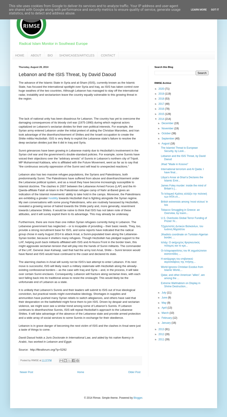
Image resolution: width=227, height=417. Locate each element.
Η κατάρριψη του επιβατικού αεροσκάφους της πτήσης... (178, 260)
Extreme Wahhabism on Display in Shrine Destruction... (180, 285)
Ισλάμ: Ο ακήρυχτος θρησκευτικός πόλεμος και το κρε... (180, 244)
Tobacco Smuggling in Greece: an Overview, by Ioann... (180, 211)
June (164, 297)
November (167, 128)
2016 (161, 108)
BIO (50, 55)
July (164, 292)
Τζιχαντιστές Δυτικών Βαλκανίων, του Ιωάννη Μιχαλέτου (182, 228)
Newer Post (26, 372)
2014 (161, 118)
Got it (215, 9)
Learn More (199, 9)
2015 (161, 114)
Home (80, 372)
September (168, 138)
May (164, 302)
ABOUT (36, 55)
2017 (161, 103)
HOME (19, 55)
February (166, 317)
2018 (161, 98)
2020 (161, 88)
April (164, 307)
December (167, 123)
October (166, 133)
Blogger (137, 397)
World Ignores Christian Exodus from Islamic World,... (182, 269)
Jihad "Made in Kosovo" (174, 164)
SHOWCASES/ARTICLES (76, 55)
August (165, 143)
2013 (161, 329)
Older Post (134, 372)
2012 (161, 334)
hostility (53, 198)
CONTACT (108, 55)
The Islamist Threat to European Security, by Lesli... (179, 149)
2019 (161, 93)
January (166, 322)
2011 (161, 339)
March (165, 312)
